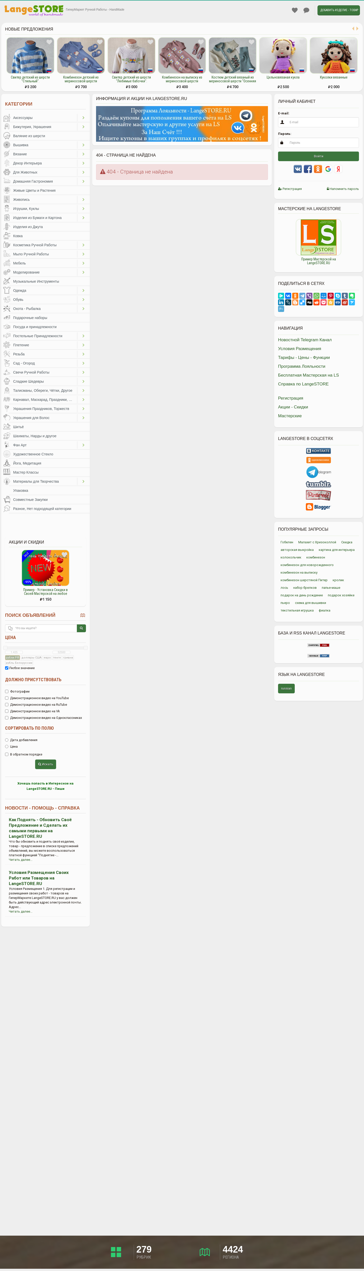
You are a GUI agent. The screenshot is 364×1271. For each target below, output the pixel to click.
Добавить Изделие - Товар (339, 10)
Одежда (19, 290)
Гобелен (287, 542)
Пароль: (284, 134)
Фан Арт (20, 445)
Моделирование (26, 272)
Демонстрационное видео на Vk (32, 711)
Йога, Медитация (27, 463)
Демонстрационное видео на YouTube (37, 698)
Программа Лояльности (301, 366)
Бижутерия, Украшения (32, 127)
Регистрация (290, 189)
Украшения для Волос (31, 418)
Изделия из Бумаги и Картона (37, 218)
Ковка (18, 236)
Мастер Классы (26, 472)
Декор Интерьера (27, 163)
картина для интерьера (337, 550)
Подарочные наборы (30, 318)
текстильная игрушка (297, 610)
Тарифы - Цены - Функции (304, 357)
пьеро (285, 603)
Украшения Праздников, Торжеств (41, 409)
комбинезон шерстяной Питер (304, 580)
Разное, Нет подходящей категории (42, 509)
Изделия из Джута (28, 227)
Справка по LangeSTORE (303, 384)
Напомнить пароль (343, 189)
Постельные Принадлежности (37, 336)
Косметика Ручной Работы (35, 245)
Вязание (20, 154)
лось (284, 588)
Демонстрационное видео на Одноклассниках (43, 718)
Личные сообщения (306, 10)
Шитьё (18, 427)
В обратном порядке (23, 754)
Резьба (19, 354)
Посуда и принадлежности (35, 327)
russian (286, 688)
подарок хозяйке (341, 595)
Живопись (21, 200)
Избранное (294, 10)
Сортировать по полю (29, 728)
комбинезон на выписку (299, 572)
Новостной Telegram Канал (305, 339)
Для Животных (25, 172)
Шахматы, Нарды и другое (34, 436)
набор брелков (305, 588)
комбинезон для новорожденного (307, 565)
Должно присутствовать (33, 679)
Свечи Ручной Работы (31, 372)
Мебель (19, 263)
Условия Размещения (299, 348)
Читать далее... (20, 860)
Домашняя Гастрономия (33, 181)
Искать (45, 764)
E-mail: (283, 113)
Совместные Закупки (30, 500)
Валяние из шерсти (29, 136)
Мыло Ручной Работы (31, 254)
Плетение (21, 345)
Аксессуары (23, 118)
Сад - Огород (24, 363)
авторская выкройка (297, 550)
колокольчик (291, 557)
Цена (10, 637)
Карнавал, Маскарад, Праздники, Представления (45, 400)
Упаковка (20, 490)
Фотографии (17, 691)
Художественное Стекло (33, 454)
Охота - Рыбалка (27, 309)
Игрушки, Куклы (26, 209)
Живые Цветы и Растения (34, 190)
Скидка (346, 542)
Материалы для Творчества (36, 481)
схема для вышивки (310, 603)
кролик (338, 580)
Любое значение (20, 668)
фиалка (324, 610)
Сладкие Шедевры (28, 381)
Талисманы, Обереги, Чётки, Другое (42, 390)
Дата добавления (21, 740)
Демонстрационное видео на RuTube (36, 704)
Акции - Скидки (293, 407)
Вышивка (20, 145)
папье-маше (331, 588)
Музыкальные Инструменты (36, 281)
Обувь (18, 300)
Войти (318, 156)
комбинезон (315, 557)
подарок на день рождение (302, 595)
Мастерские (290, 415)
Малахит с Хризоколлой (317, 542)
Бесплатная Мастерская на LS (308, 375)
